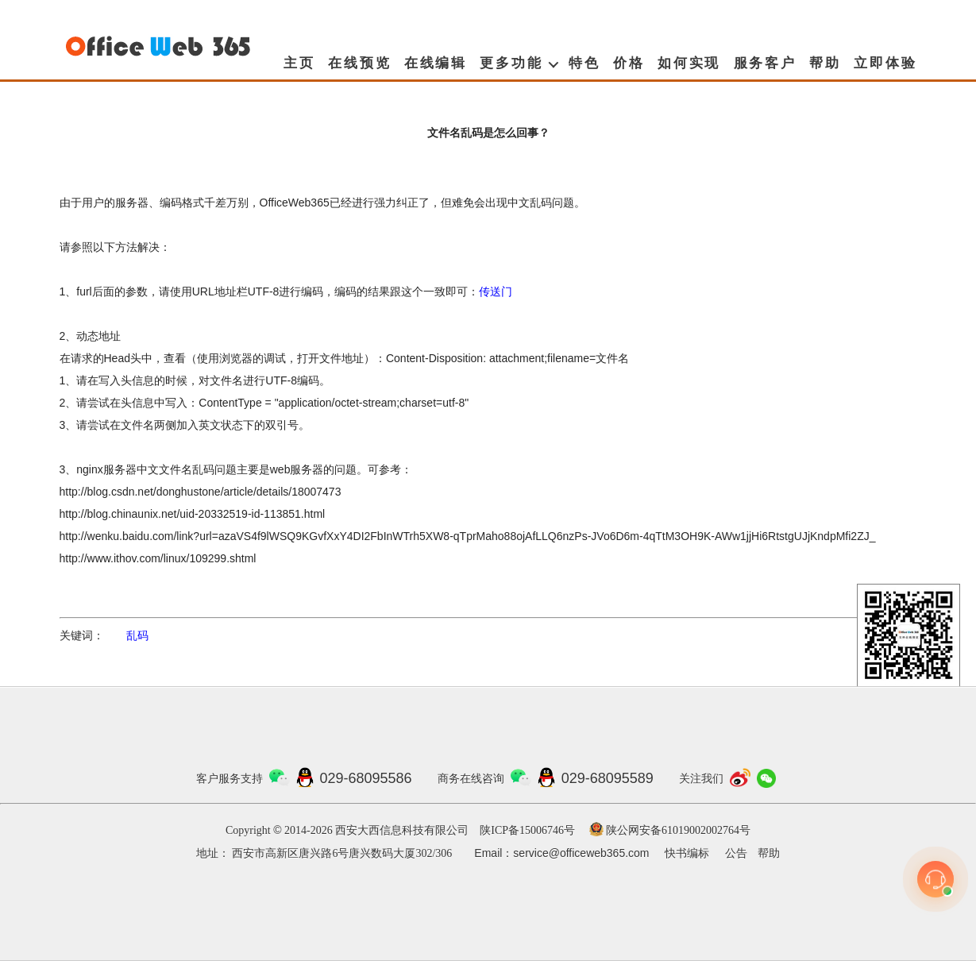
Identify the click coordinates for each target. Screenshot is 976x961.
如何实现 (689, 63)
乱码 (137, 635)
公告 (736, 853)
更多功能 (511, 63)
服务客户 (765, 63)
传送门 (495, 291)
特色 (584, 63)
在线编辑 (435, 63)
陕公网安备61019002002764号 (678, 830)
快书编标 (687, 853)
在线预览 (359, 63)
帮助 (825, 63)
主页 (299, 63)
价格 (629, 63)
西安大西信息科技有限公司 (402, 830)
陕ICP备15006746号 (527, 830)
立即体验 (885, 63)
